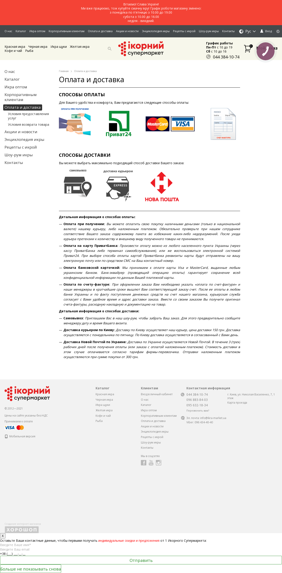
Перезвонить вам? (197, 410)
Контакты (228, 31)
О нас (8, 31)
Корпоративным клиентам (66, 31)
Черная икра (37, 46)
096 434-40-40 (204, 422)
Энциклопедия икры (156, 31)
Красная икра (15, 46)
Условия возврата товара (28, 124)
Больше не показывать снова (30, 569)
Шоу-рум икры (209, 31)
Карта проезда (237, 402)
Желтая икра (79, 46)
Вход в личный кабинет (157, 394)
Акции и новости (127, 31)
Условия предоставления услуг (28, 115)
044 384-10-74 (222, 57)
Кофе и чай (13, 50)
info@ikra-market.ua (213, 418)
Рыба (29, 50)
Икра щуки (59, 46)
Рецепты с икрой (184, 31)
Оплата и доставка (100, 31)
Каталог (21, 31)
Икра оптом (37, 31)
